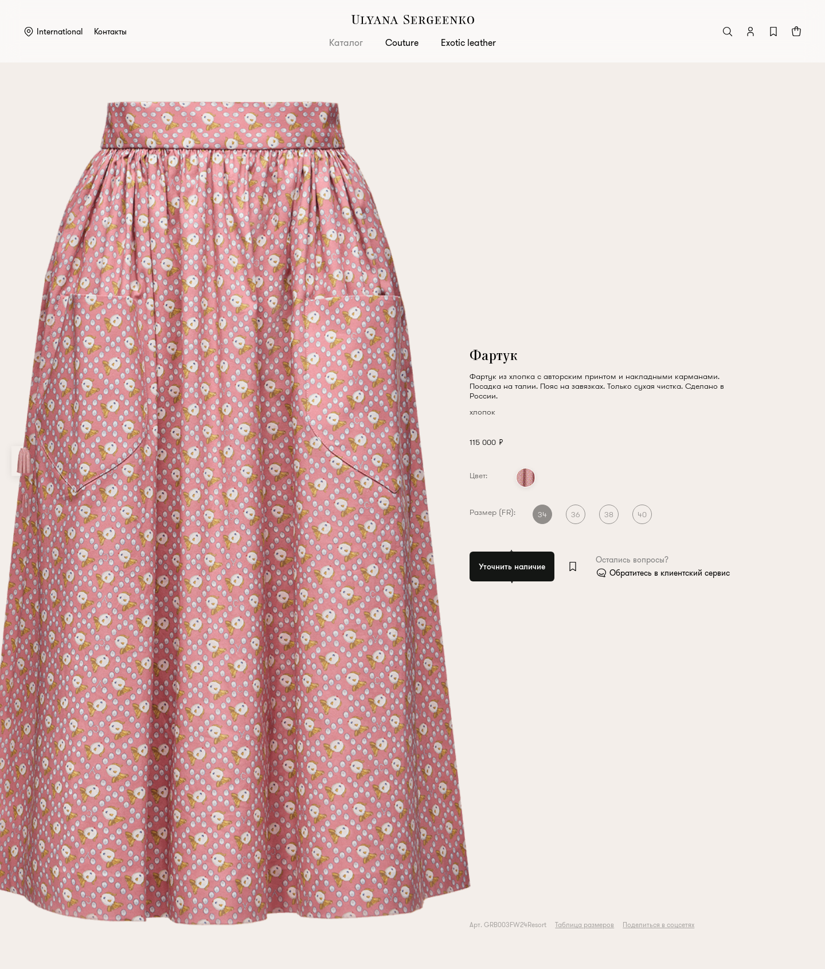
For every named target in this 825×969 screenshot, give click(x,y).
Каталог (346, 42)
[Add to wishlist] (573, 566)
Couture (402, 42)
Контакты (110, 31)
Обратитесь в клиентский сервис (670, 573)
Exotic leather (468, 42)
